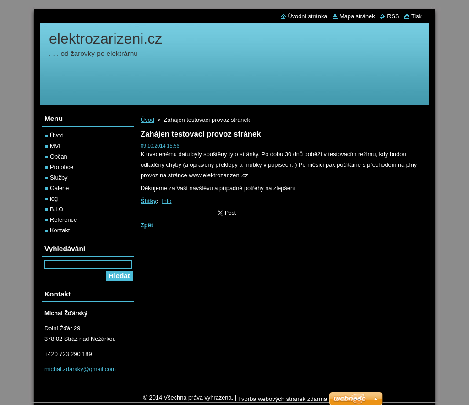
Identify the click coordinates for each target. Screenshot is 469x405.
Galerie (59, 188)
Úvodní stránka (307, 16)
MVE (56, 145)
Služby (58, 177)
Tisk (416, 16)
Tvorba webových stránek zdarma (282, 401)
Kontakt (60, 230)
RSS (393, 16)
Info (166, 200)
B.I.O (56, 209)
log (54, 198)
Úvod (147, 119)
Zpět (147, 225)
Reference (63, 219)
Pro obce (61, 167)
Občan (58, 156)
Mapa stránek (357, 16)
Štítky (149, 200)
